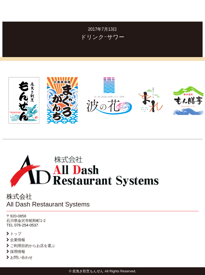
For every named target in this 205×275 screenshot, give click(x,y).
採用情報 (17, 251)
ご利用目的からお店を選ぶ (32, 246)
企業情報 (17, 240)
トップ (15, 234)
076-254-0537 (26, 225)
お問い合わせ (21, 257)
